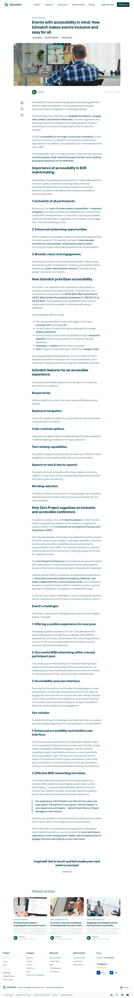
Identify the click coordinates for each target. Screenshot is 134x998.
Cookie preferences (66, 995)
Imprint (55, 995)
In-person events (79, 958)
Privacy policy (9, 995)
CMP (4, 965)
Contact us (123, 4)
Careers (29, 961)
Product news (54, 961)
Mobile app (6, 973)
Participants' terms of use (42, 995)
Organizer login (108, 4)
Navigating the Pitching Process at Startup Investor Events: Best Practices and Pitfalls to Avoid (102, 925)
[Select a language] (125, 987)
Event (5, 962)
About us (29, 958)
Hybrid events (78, 965)
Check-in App (7, 980)
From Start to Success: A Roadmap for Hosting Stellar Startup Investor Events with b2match (66, 925)
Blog (51, 965)
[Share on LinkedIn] (22, 102)
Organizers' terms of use (23, 995)
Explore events (78, 4)
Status (28, 971)
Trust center (54, 971)
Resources (63, 4)
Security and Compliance (35, 975)
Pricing (91, 4)
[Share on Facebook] (22, 115)
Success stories (55, 958)
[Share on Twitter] (22, 109)
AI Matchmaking (8, 976)
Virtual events (78, 961)
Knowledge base (55, 968)
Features (50, 4)
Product (38, 4)
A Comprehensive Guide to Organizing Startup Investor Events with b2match (29, 925)
